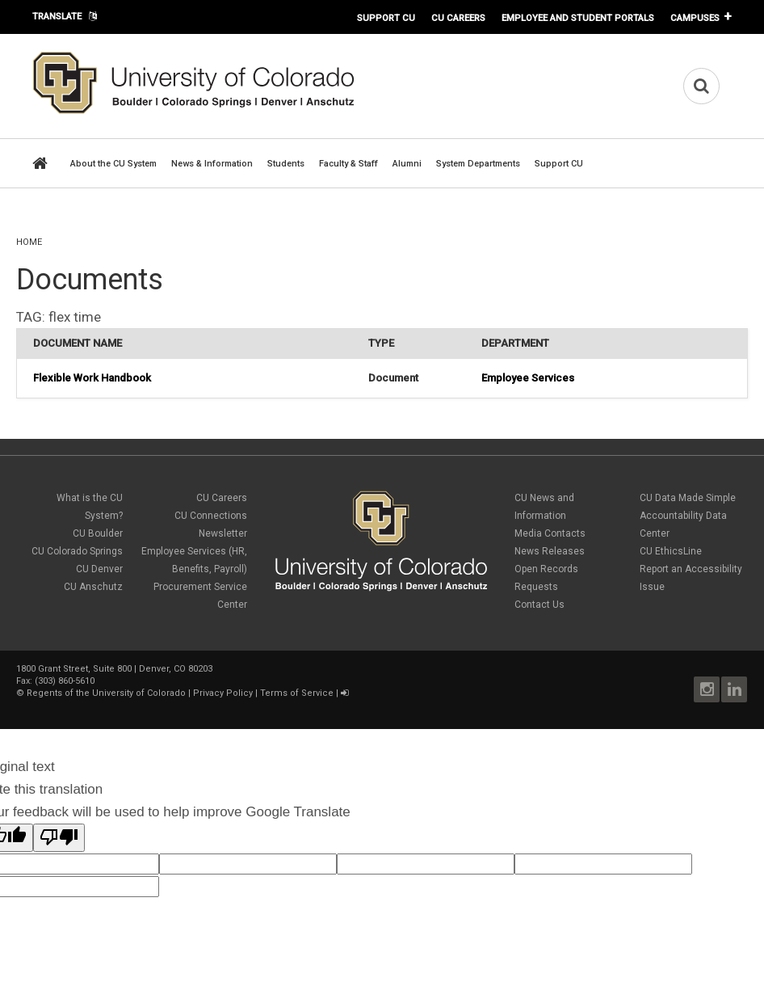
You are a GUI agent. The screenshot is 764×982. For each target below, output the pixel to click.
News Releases (549, 551)
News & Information (212, 163)
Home (29, 242)
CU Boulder (98, 533)
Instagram (707, 689)
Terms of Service (297, 693)
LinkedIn (734, 689)
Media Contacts (550, 533)
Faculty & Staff (348, 163)
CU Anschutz (93, 586)
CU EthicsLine (671, 551)
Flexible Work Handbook (92, 378)
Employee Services (527, 378)
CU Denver (99, 569)
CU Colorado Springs (77, 551)
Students (285, 163)
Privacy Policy (223, 693)
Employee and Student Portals (578, 17)
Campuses (695, 17)
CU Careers (458, 17)
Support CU (386, 17)
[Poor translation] (59, 838)
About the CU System (113, 163)
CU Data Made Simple (688, 498)
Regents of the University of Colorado (106, 693)
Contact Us (539, 604)
